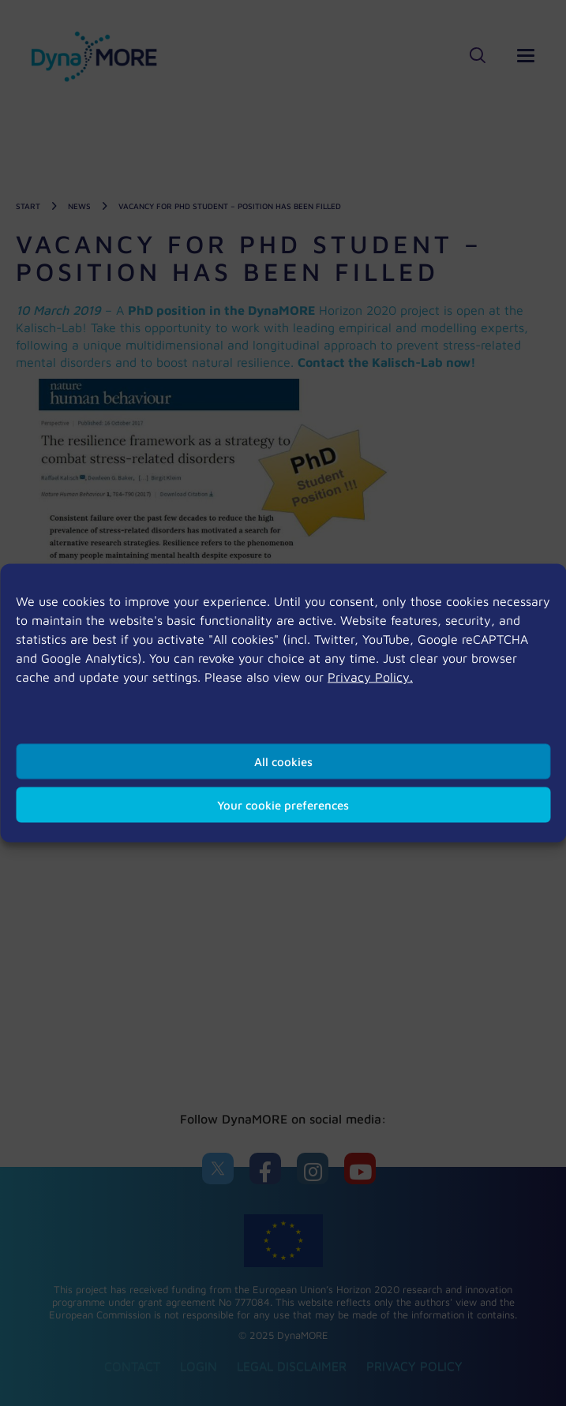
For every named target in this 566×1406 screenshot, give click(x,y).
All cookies (283, 761)
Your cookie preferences (283, 804)
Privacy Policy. (370, 677)
